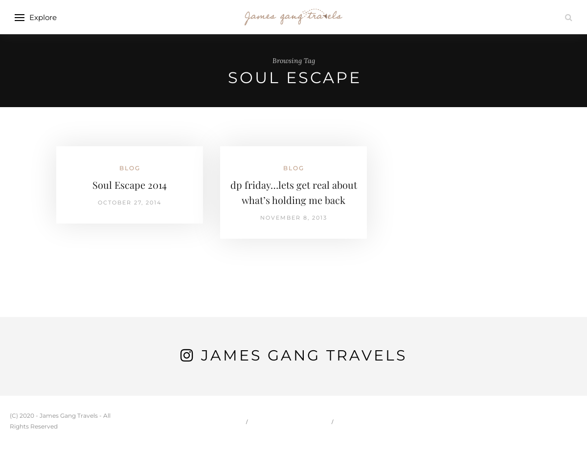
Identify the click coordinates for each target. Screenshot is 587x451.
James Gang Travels (304, 355)
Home (227, 421)
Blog (129, 168)
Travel (357, 421)
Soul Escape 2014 (129, 184)
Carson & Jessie (290, 421)
